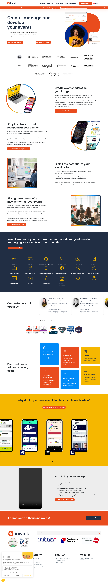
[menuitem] (97, 3)
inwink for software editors (63, 558)
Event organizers (60, 560)
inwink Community (37, 564)
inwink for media (60, 562)
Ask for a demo (93, 518)
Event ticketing (36, 562)
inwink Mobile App (36, 560)
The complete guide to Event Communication (73, 8)
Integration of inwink (37, 567)
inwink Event (35, 558)
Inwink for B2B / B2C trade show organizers (88, 558)
